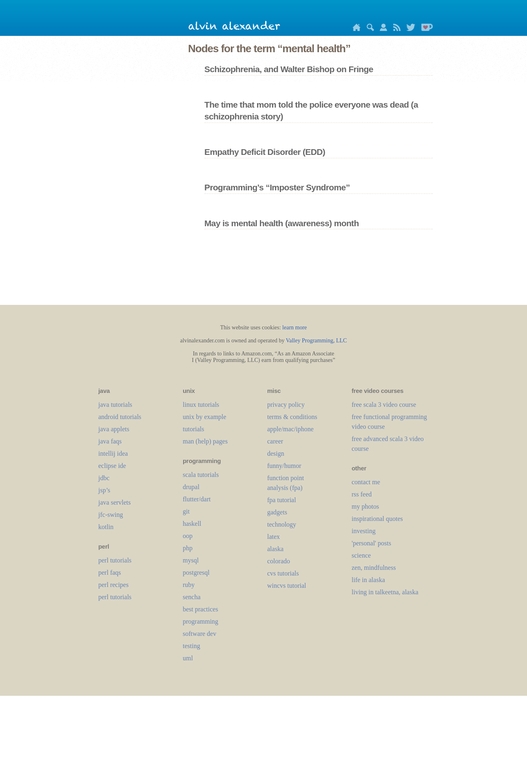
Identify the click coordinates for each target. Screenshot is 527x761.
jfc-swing (110, 514)
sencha (192, 596)
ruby (189, 584)
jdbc (104, 477)
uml (188, 658)
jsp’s (104, 490)
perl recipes (113, 584)
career (275, 441)
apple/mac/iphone (290, 429)
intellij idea (113, 453)
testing (191, 645)
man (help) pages (205, 441)
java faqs (110, 441)
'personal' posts (371, 543)
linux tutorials (201, 404)
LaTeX (273, 536)
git (186, 511)
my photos (365, 506)
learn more (294, 327)
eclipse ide (112, 465)
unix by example (204, 416)
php (188, 548)
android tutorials (119, 416)
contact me (366, 482)
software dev (199, 633)
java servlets (114, 502)
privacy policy (286, 404)
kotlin (105, 526)
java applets (113, 429)
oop (188, 535)
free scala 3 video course (384, 404)
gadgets (277, 512)
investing (364, 530)
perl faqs (109, 572)
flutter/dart (196, 499)
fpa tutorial (281, 499)
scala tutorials (201, 474)
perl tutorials (114, 560)
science (361, 555)
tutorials (193, 429)
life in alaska (368, 579)
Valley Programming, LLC (316, 340)
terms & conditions (292, 416)
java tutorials (115, 404)
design (275, 453)
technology (281, 524)
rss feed (362, 494)
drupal (191, 486)
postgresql (196, 572)
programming (200, 621)
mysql (191, 560)
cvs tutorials (283, 573)
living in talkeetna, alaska (385, 592)
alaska (275, 548)
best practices (200, 609)
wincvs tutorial (286, 585)
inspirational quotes (377, 518)
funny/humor (284, 465)
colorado (278, 561)
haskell (192, 523)
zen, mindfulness (374, 567)
